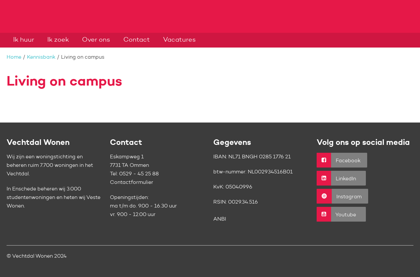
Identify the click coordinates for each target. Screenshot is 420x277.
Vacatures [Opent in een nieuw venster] (179, 40)
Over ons (96, 40)
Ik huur (23, 40)
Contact (136, 40)
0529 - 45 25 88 (139, 174)
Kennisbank (41, 57)
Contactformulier (131, 182)
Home (14, 57)
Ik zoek (58, 40)
